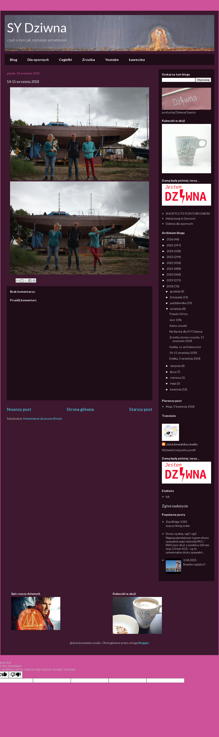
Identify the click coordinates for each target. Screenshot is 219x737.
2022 (170, 263)
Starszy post (140, 409)
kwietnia (176, 389)
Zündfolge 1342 (176, 521)
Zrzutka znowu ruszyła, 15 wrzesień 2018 (186, 339)
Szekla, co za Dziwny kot (185, 347)
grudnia (175, 291)
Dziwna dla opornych (179, 223)
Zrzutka (88, 59)
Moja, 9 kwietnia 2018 (180, 406)
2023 (170, 257)
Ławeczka (137, 59)
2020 (170, 274)
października (178, 303)
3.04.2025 (190, 560)
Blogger (143, 643)
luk (168, 496)
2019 (170, 280)
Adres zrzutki (178, 325)
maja (173, 383)
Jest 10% (175, 320)
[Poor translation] (15, 674)
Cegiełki (65, 59)
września (176, 308)
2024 (170, 251)
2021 (170, 268)
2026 (170, 239)
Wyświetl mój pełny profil (178, 450)
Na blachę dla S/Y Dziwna (185, 331)
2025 (170, 245)
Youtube (112, 59)
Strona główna (80, 409)
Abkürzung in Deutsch (180, 218)
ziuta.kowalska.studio (182, 444)
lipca (173, 372)
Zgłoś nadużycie (175, 506)
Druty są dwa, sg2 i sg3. (181, 533)
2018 (170, 286)
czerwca (176, 377)
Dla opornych (38, 59)
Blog (13, 59)
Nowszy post (19, 409)
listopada (176, 297)
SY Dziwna (37, 27)
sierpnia (175, 366)
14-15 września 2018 (183, 352)
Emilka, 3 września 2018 (184, 358)
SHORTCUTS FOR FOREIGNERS (188, 213)
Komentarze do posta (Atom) (42, 418)
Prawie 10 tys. (178, 314)
